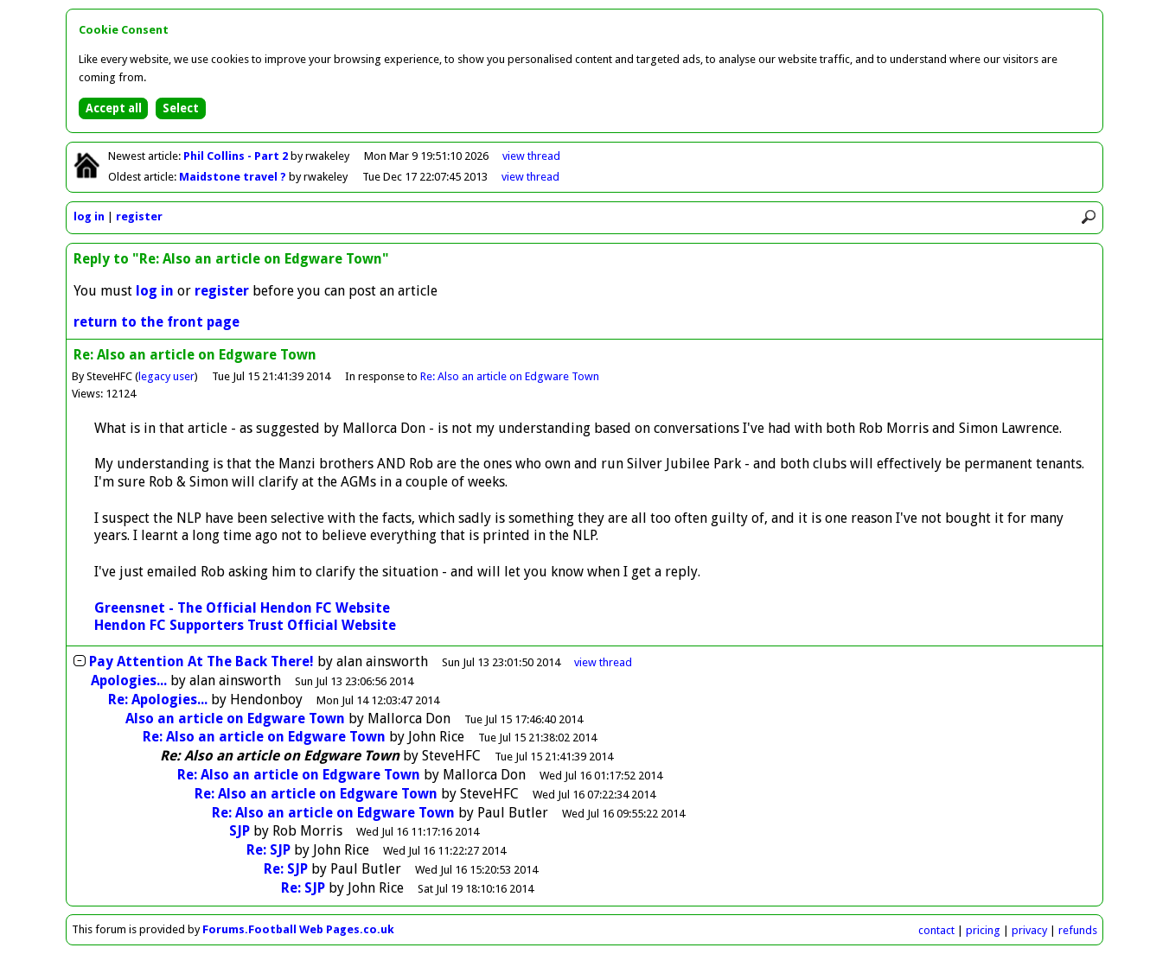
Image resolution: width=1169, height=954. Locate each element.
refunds (1077, 930)
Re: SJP (268, 850)
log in (89, 216)
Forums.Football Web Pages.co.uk (298, 929)
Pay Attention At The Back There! (201, 661)
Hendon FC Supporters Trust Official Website (245, 625)
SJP (239, 831)
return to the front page (156, 322)
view (531, 155)
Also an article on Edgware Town (235, 718)
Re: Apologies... (158, 699)
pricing (983, 930)
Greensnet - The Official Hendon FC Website (242, 608)
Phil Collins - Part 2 (237, 155)
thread (603, 662)
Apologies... (129, 680)
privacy (1029, 930)
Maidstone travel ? (234, 176)
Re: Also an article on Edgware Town (509, 376)
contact (936, 930)
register (139, 216)
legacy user (166, 376)
